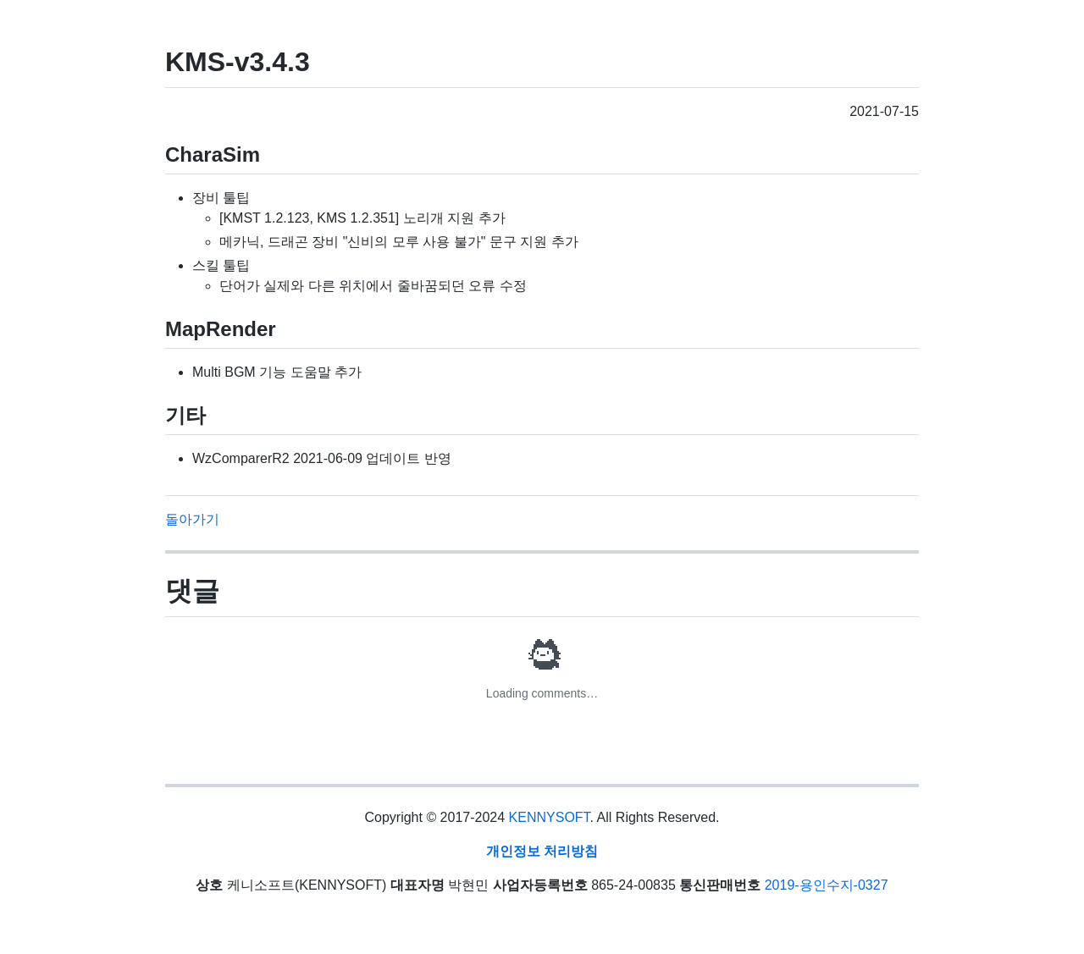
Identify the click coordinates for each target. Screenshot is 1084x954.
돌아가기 (192, 519)
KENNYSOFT (549, 817)
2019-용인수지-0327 (826, 885)
